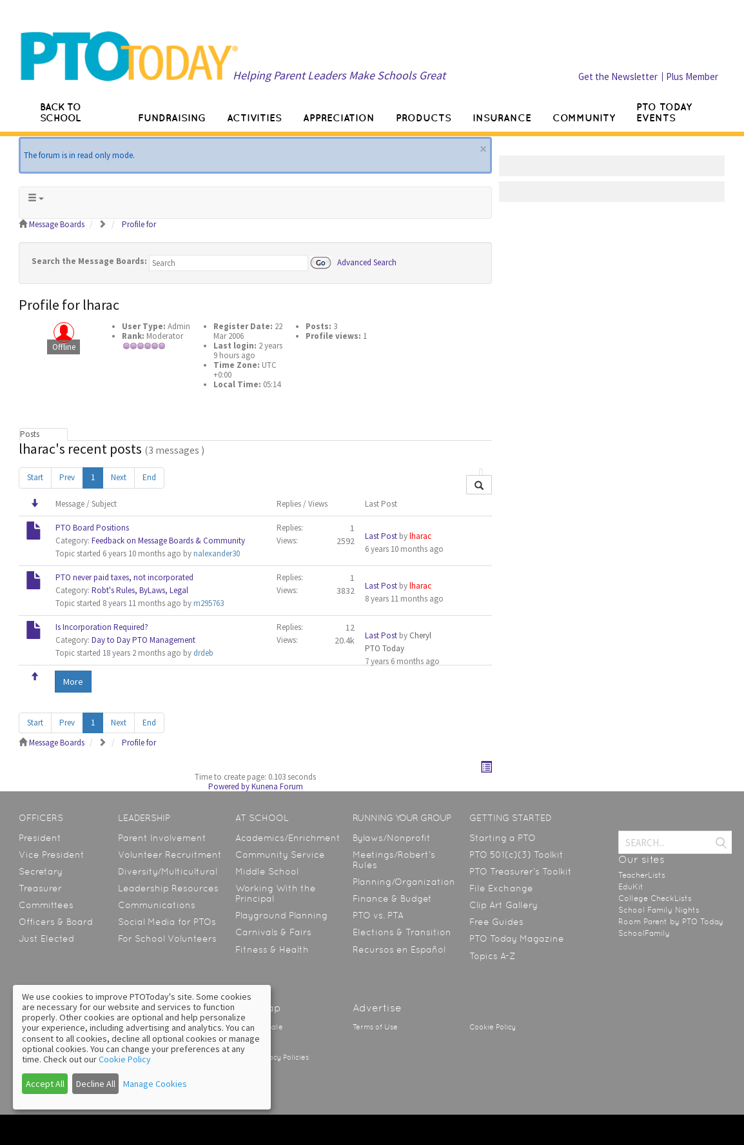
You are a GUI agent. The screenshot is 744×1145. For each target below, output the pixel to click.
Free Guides (496, 922)
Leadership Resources (168, 888)
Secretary (41, 871)
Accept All (45, 1083)
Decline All (95, 1083)
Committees (46, 905)
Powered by (229, 786)
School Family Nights (659, 910)
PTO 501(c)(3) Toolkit (516, 854)
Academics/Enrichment (287, 838)
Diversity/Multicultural (167, 871)
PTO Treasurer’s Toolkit (520, 871)
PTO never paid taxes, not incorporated (124, 577)
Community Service (280, 854)
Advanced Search (366, 261)
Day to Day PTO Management (143, 639)
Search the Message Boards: (89, 261)
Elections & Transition (402, 932)
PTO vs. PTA (378, 915)
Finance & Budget (392, 898)
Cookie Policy (492, 1027)
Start (35, 477)
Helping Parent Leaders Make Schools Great (339, 75)
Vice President (51, 854)
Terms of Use (375, 1027)
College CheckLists (655, 898)
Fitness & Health (272, 949)
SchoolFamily (644, 933)
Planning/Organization (404, 881)
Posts (29, 434)
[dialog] (142, 1047)
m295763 (208, 603)
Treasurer (40, 888)
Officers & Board (56, 922)
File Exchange (501, 888)
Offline (63, 346)
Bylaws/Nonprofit (392, 838)
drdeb (203, 652)
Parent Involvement (162, 838)
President (40, 838)
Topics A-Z (492, 956)
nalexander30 (216, 553)
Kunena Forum (277, 786)
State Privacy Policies (272, 1057)
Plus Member (692, 76)
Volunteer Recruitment (170, 854)
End (149, 477)
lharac (420, 536)
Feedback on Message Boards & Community (168, 540)
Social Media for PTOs (167, 922)
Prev (67, 477)
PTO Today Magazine (516, 938)
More (73, 681)
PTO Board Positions (92, 527)
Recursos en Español (399, 949)
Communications (156, 905)
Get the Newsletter (618, 76)
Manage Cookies (155, 1084)
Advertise (377, 1008)
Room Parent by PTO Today (670, 921)
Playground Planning (281, 915)
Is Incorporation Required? (101, 627)
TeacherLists (641, 875)
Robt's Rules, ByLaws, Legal (140, 590)
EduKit (630, 886)
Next (118, 477)
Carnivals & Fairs (273, 932)
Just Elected (46, 938)
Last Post (381, 536)
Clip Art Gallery (503, 905)
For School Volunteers (167, 938)
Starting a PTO (502, 838)
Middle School (267, 871)
